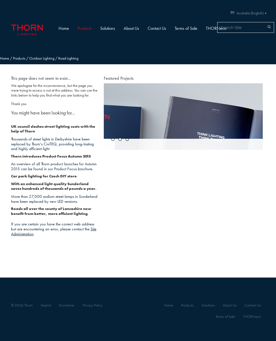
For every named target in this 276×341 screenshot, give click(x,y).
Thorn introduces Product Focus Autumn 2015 (51, 156)
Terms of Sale (186, 28)
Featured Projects (119, 78)
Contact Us (157, 28)
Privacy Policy (92, 305)
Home (64, 28)
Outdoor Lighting (41, 58)
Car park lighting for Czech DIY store (44, 176)
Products (85, 28)
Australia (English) (250, 13)
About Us (131, 28)
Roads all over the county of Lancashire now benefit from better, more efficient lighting (51, 211)
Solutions (107, 28)
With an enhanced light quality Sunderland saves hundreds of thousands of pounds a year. (53, 186)
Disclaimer (67, 305)
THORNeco (216, 28)
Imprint (46, 305)
